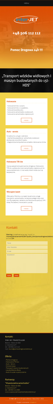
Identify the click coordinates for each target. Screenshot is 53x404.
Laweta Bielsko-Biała (13, 370)
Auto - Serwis (10, 364)
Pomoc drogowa (11, 360)
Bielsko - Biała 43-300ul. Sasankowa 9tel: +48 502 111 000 (12, 388)
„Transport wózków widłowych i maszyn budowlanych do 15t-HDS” (26, 80)
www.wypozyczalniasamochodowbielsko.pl (20, 392)
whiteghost (32, 402)
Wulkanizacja (10, 366)
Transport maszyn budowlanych (17, 368)
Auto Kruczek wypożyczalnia (16, 372)
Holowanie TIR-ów (12, 362)
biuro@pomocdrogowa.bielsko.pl (20, 349)
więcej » (26, 120)
